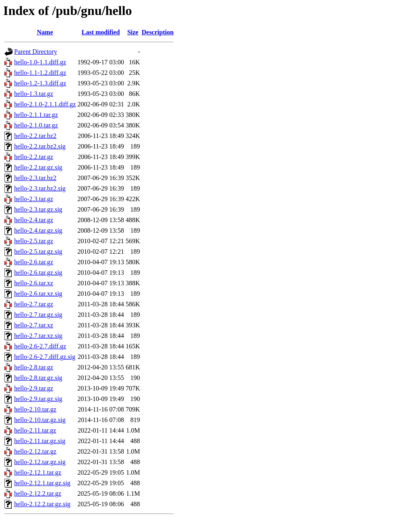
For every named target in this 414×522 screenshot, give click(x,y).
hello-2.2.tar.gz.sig (38, 167)
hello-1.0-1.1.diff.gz (40, 62)
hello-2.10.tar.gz (35, 409)
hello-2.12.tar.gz (35, 451)
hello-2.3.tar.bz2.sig (39, 188)
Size (133, 32)
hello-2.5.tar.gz (33, 241)
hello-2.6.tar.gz (33, 262)
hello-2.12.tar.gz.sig (39, 461)
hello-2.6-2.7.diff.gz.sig (44, 356)
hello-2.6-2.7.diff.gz (40, 346)
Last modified (101, 32)
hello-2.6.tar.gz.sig (38, 272)
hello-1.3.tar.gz (33, 93)
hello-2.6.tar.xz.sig (38, 293)
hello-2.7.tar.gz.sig (38, 314)
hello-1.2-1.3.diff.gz (40, 83)
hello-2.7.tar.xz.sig (38, 335)
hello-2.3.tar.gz (33, 198)
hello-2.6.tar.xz (33, 283)
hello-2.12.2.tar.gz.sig (42, 504)
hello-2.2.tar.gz (33, 156)
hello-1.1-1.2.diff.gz (40, 72)
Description (157, 32)
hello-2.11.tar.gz (35, 430)
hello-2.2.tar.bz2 (35, 135)
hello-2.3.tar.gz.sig (38, 209)
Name (45, 32)
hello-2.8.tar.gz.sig (38, 377)
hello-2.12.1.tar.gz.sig (42, 483)
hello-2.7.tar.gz (33, 304)
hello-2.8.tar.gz (33, 367)
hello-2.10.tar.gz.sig (39, 419)
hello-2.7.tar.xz (33, 325)
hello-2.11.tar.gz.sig (39, 440)
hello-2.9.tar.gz (33, 388)
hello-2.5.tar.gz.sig (38, 251)
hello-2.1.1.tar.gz (36, 114)
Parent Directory (35, 51)
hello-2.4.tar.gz (33, 219)
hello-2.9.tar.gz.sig (38, 398)
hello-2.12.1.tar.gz (37, 472)
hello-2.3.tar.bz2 (35, 177)
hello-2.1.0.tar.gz (36, 125)
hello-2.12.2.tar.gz (37, 493)
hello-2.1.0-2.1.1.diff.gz (45, 104)
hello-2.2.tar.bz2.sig (39, 146)
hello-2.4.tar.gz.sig (38, 230)
